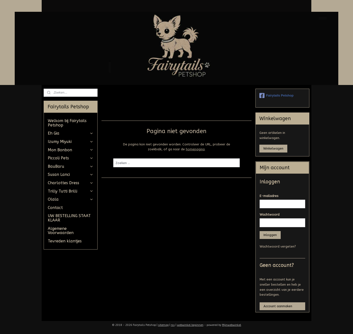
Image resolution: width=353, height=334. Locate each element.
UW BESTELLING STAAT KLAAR (69, 218)
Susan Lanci (70, 174)
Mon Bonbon (70, 150)
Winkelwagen (273, 148)
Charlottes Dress (70, 183)
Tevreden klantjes (65, 241)
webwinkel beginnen (190, 325)
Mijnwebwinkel (231, 325)
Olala (70, 199)
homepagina (195, 149)
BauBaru (70, 166)
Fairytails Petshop (276, 95)
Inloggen (270, 235)
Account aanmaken (278, 306)
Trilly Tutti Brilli (70, 191)
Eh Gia (70, 133)
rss (173, 325)
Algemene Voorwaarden (61, 230)
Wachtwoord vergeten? (278, 246)
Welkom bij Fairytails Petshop (67, 122)
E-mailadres (269, 196)
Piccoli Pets (70, 158)
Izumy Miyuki (70, 141)
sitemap (163, 325)
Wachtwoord (269, 214)
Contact (55, 207)
